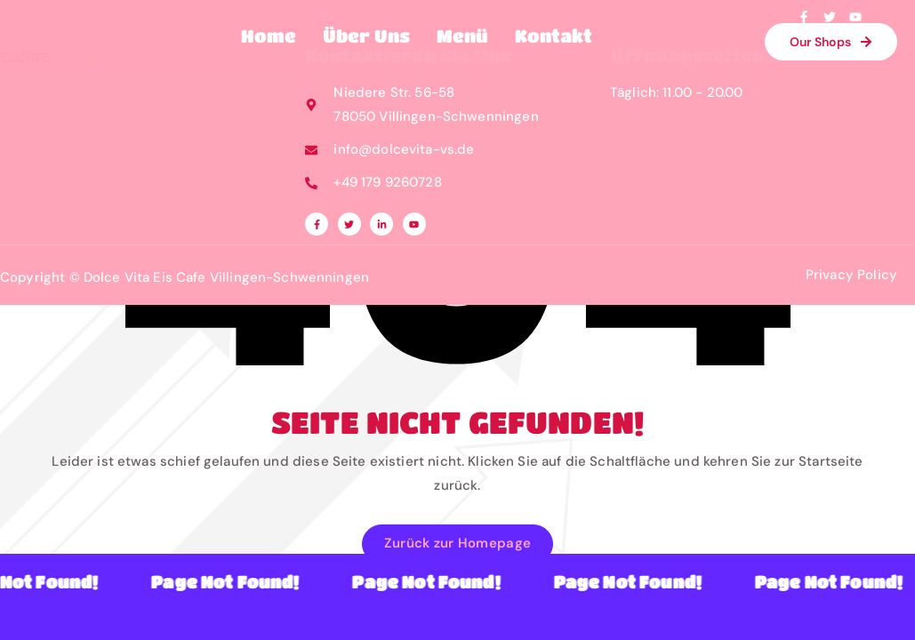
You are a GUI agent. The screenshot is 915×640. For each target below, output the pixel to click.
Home (268, 36)
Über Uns (366, 36)
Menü (462, 36)
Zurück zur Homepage (457, 543)
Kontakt (553, 36)
